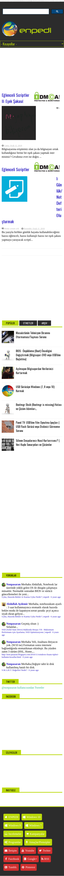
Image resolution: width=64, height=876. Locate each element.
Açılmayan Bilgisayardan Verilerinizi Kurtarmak (34, 371)
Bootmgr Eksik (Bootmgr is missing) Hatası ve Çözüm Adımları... (39, 407)
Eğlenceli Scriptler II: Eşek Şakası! (15, 98)
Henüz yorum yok (11, 228)
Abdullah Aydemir (17, 603)
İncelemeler (12, 833)
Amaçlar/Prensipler (37, 842)
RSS (45, 858)
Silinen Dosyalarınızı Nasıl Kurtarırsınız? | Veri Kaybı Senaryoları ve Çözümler (38, 443)
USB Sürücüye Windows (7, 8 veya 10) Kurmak (35, 389)
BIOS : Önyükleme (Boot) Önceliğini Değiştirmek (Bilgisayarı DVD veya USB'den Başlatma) (38, 355)
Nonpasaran (13, 584)
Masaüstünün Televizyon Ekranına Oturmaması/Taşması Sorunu (33, 335)
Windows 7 (33, 825)
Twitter (45, 850)
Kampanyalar (35, 833)
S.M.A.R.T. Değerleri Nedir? (14, 670)
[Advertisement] (32, 68)
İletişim (10, 850)
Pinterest (28, 867)
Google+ (30, 858)
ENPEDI (11, 817)
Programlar (12, 842)
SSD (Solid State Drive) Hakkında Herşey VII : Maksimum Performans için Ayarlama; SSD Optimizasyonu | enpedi (28, 631)
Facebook (11, 858)
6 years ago (56, 597)
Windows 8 (12, 825)
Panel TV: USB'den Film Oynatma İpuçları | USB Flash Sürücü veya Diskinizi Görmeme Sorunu (38, 426)
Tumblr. (10, 867)
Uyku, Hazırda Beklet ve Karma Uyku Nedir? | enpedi (25, 597)
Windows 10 (31, 817)
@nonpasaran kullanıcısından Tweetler (23, 687)
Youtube (27, 850)
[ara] (25, 11)
